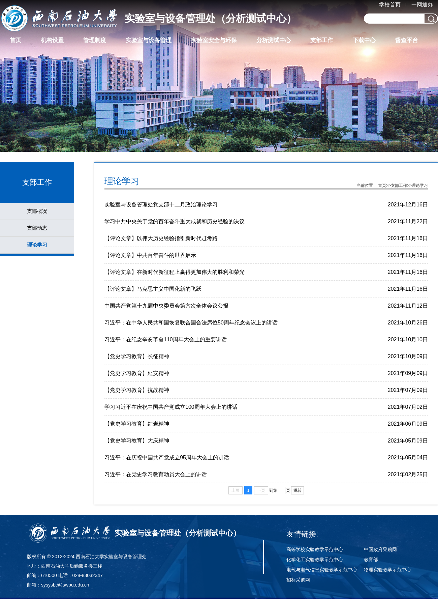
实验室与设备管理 (148, 40)
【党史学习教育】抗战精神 (136, 390)
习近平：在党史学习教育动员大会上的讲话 (155, 474)
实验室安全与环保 (214, 40)
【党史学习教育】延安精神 (136, 373)
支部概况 (37, 211)
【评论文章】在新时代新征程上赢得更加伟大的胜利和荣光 (174, 272)
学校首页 (390, 4)
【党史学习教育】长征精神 (136, 356)
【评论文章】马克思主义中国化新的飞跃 (152, 289)
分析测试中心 (273, 40)
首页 (15, 40)
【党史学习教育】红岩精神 (136, 424)
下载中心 (364, 40)
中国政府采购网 (380, 549)
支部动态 (37, 228)
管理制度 (94, 40)
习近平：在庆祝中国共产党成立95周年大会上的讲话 (166, 457)
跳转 (297, 490)
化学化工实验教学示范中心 (314, 559)
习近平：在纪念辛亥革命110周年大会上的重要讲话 (165, 339)
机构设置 (52, 40)
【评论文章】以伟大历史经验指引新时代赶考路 (161, 238)
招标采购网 (298, 579)
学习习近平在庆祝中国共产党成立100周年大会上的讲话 (171, 407)
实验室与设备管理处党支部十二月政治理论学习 (161, 204)
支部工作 (321, 40)
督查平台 (406, 40)
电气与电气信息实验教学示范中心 (321, 569)
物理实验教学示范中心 (387, 569)
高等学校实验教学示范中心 (314, 549)
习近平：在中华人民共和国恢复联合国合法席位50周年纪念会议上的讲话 (191, 322)
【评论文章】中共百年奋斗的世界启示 (150, 255)
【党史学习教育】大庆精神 (136, 441)
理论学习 (37, 245)
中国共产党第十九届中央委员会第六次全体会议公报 (166, 306)
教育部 (371, 559)
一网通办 (422, 4)
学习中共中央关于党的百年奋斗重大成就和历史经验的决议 (174, 221)
